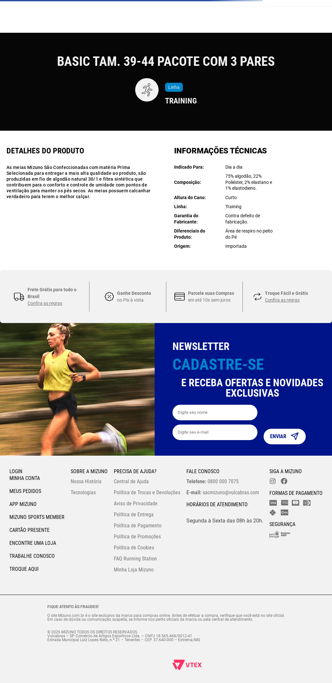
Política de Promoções (137, 536)
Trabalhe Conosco (32, 556)
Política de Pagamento (137, 525)
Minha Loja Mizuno (134, 570)
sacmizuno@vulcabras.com (222, 492)
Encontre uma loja (32, 543)
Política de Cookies (134, 548)
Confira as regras (45, 303)
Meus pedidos (25, 491)
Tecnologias (83, 492)
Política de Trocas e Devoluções (147, 492)
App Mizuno (23, 504)
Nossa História (86, 481)
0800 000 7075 (212, 481)
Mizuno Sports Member (37, 517)
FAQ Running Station (135, 559)
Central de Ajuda (131, 481)
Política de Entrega (134, 514)
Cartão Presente (29, 530)
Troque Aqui (24, 569)
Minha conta (24, 478)
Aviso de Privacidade (136, 503)
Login (15, 471)
